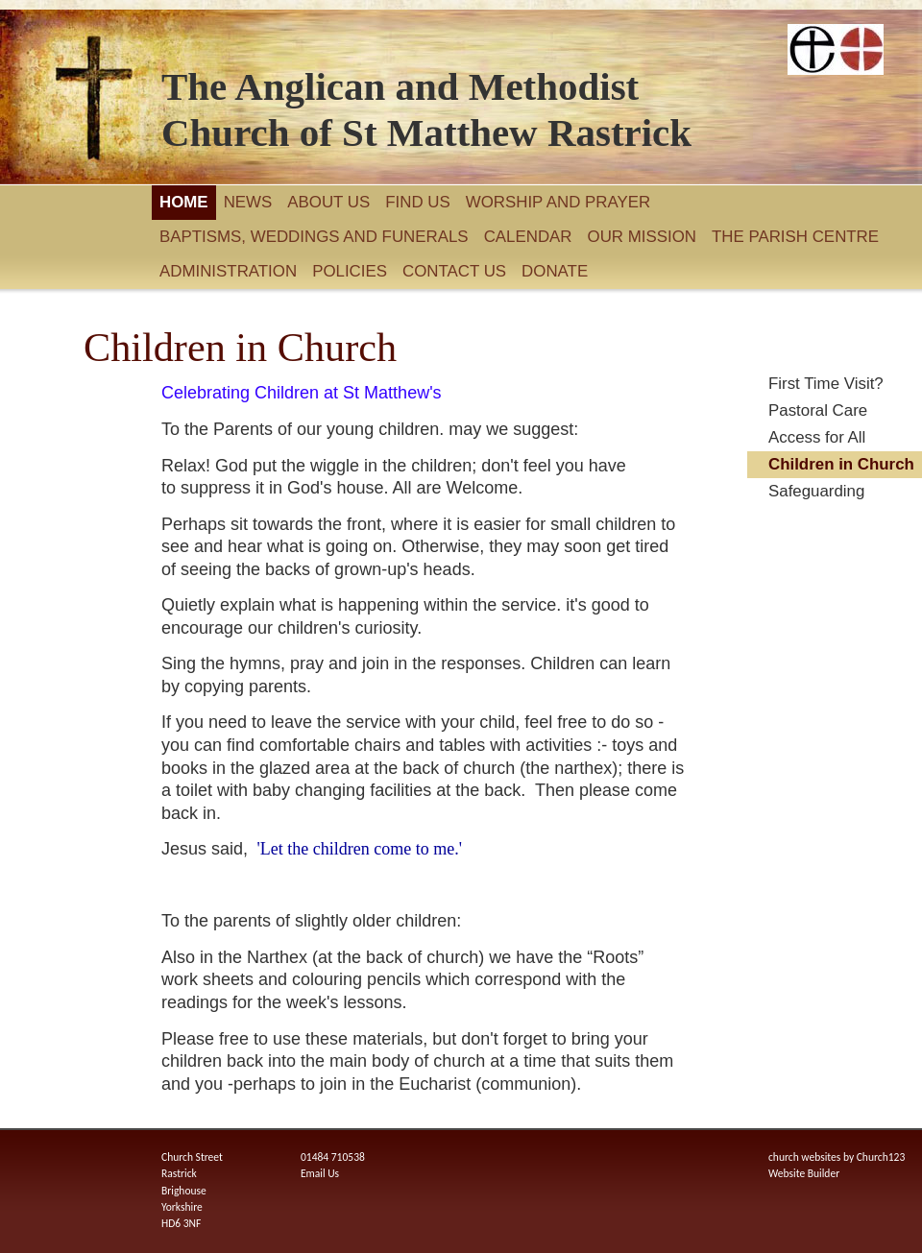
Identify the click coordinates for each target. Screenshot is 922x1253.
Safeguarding (816, 491)
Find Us (417, 202)
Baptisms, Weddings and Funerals (314, 237)
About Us (328, 202)
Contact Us (454, 271)
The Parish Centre (795, 237)
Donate (555, 271)
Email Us (320, 1173)
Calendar (528, 237)
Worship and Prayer (558, 202)
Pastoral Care (817, 410)
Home (183, 202)
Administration (228, 271)
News (248, 202)
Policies (349, 271)
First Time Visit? (826, 383)
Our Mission (642, 237)
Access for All (816, 437)
